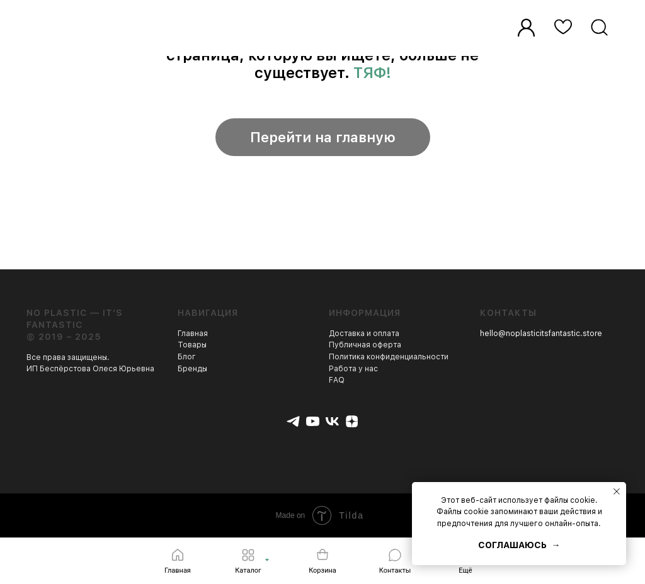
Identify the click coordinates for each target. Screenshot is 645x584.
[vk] (332, 421)
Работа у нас (353, 368)
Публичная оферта (365, 344)
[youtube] (313, 421)
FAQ (337, 380)
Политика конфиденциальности (388, 356)
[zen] (352, 421)
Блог (187, 356)
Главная (193, 333)
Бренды (192, 368)
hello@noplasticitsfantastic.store (541, 333)
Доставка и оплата (364, 333)
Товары (192, 344)
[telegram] (293, 421)
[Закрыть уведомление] (616, 491)
